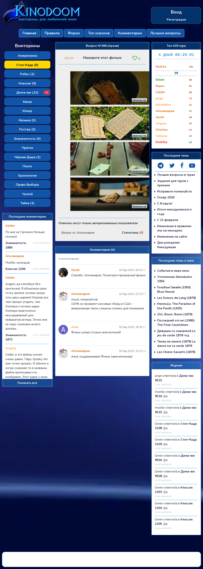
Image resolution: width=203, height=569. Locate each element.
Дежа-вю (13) (33, 92)
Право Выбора (27, 185)
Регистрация (176, 19)
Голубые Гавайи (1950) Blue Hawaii (174, 289)
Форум (74, 33)
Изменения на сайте (172, 237)
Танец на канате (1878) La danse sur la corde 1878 (176, 343)
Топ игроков (99, 33)
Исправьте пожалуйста (174, 191)
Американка (27, 56)
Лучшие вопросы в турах (176, 175)
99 (176, 73)
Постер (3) (27, 129)
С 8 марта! (164, 204)
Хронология (27, 175)
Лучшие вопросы (165, 33)
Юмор (27, 111)
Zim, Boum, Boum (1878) (174, 314)
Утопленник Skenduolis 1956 (174, 279)
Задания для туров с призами (172, 183)
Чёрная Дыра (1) (27, 157)
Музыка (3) (27, 120)
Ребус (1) (27, 74)
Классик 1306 (15, 269)
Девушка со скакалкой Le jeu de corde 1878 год (176, 333)
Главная (29, 33)
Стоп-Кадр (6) (27, 65)
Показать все (27, 383)
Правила (52, 33)
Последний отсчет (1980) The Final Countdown (175, 322)
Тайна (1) (27, 203)
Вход (176, 12)
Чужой (27, 194)
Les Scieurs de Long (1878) (176, 298)
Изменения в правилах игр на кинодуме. (174, 228)
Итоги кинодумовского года (174, 212)
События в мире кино (173, 271)
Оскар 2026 (165, 197)
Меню (27, 102)
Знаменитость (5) (27, 139)
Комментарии (130, 33)
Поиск (27, 166)
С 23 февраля (167, 220)
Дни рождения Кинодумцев (168, 245)
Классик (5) (27, 83)
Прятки (27, 148)
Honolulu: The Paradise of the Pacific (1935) (176, 306)
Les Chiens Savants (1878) (176, 352)
